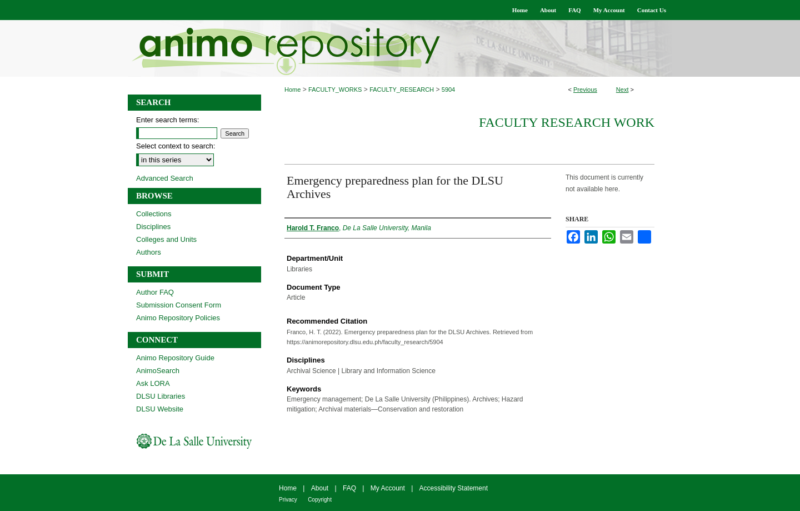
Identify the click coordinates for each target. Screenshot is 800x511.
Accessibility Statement (453, 488)
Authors (148, 252)
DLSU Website (159, 409)
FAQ (349, 488)
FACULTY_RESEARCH (401, 89)
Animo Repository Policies (178, 318)
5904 (448, 89)
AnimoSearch (157, 370)
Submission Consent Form (178, 305)
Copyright (320, 500)
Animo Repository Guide (175, 358)
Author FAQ (155, 292)
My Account (388, 488)
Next (622, 89)
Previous (585, 89)
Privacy (288, 500)
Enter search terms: (167, 120)
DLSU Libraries (160, 396)
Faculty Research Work (566, 122)
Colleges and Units (166, 239)
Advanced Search (164, 178)
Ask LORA (153, 383)
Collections (154, 214)
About (319, 488)
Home (292, 89)
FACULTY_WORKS (335, 89)
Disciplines (153, 226)
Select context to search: (175, 146)
